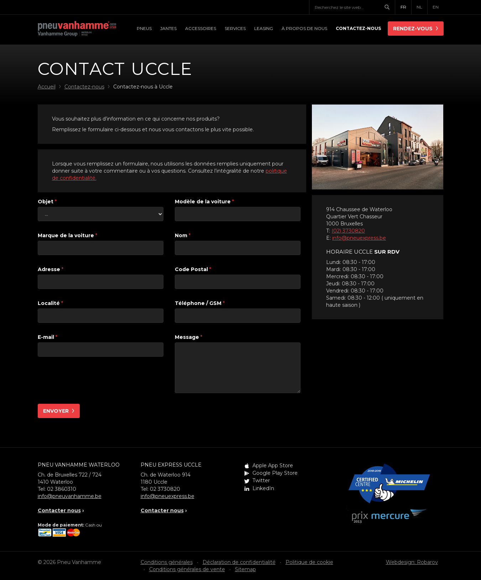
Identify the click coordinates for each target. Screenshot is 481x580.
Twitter (261, 480)
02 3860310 (61, 489)
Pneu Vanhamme (77, 29)
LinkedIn (263, 488)
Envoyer (56, 411)
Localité (50, 303)
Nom (182, 235)
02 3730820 (165, 489)
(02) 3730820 (348, 231)
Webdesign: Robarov (412, 562)
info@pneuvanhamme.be (69, 496)
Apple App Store (272, 465)
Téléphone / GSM (200, 303)
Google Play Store (275, 473)
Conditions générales (167, 562)
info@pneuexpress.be (359, 238)
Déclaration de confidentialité (239, 562)
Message (188, 337)
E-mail (47, 337)
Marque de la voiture (67, 235)
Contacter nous (59, 510)
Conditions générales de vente (187, 569)
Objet (47, 201)
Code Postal (193, 269)
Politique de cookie (309, 562)
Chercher (389, 7)
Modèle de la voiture (204, 201)
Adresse (50, 269)
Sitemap (245, 569)
